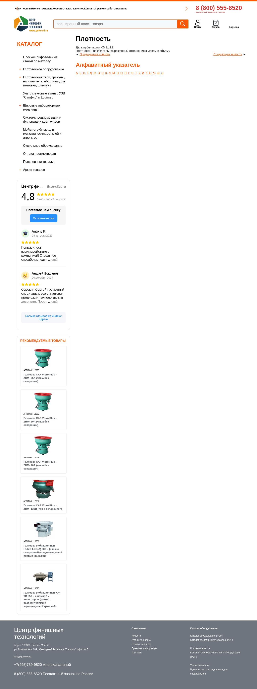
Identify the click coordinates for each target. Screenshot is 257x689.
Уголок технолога (42, 8)
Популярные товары (38, 161)
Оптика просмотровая (39, 153)
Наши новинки (23, 8)
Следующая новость (227, 54)
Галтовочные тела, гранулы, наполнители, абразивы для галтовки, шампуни (44, 81)
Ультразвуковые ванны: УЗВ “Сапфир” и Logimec (44, 95)
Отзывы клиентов (73, 8)
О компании (139, 628)
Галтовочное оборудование (43, 69)
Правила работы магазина (111, 8)
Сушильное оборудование (42, 145)
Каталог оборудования (204, 628)
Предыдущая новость (95, 54)
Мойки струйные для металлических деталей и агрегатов (42, 133)
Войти (198, 27)
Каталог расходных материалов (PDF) (211, 640)
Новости (57, 8)
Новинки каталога (200, 648)
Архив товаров (34, 169)
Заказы (215, 27)
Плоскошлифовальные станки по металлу (40, 59)
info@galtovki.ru (22, 656)
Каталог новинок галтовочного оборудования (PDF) (215, 654)
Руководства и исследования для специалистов (209, 671)
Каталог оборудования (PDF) (206, 635)
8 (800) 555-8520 (219, 7)
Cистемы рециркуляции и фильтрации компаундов (42, 119)
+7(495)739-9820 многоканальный (42, 665)
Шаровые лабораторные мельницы (41, 107)
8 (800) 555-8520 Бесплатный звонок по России (53, 674)
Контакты (90, 8)
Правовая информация (144, 648)
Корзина (234, 27)
